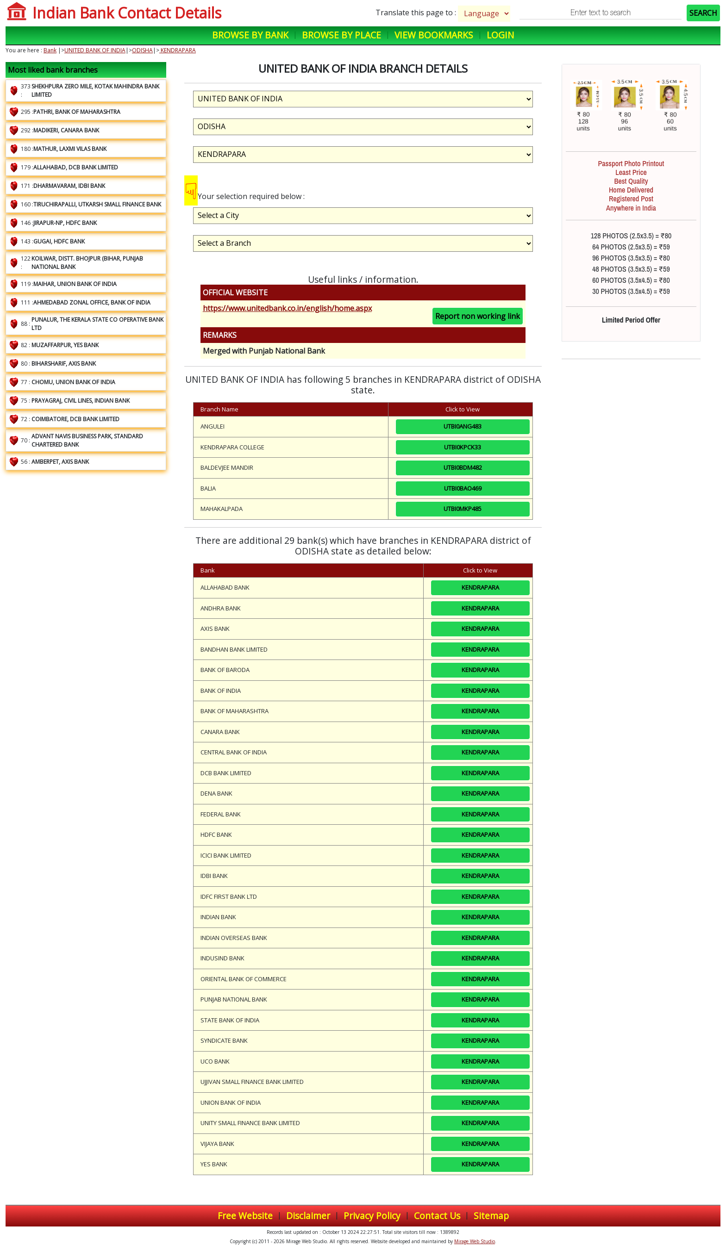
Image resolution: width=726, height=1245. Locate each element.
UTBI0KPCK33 (462, 447)
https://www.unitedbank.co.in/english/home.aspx (287, 308)
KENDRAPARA (177, 50)
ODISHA (142, 50)
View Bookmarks (433, 35)
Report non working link (477, 316)
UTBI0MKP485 (463, 508)
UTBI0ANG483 (463, 426)
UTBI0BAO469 (463, 488)
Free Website (245, 1215)
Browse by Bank (250, 35)
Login (500, 35)
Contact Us (437, 1215)
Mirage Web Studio (474, 1241)
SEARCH (703, 13)
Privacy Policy (372, 1215)
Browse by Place (341, 35)
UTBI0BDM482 (463, 467)
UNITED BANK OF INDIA (94, 50)
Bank (50, 50)
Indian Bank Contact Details (126, 13)
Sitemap (491, 1215)
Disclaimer (308, 1215)
